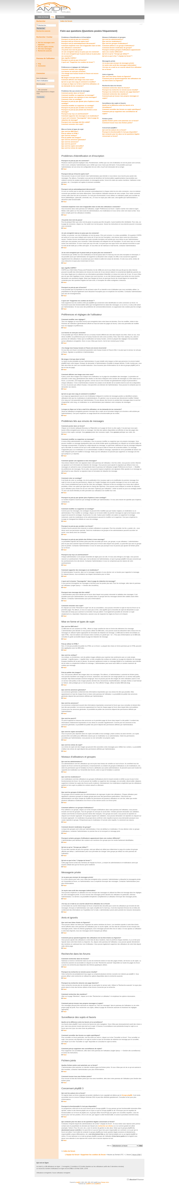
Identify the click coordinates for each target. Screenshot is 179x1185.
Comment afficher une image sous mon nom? (77, 80)
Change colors (105, 1182)
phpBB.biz (98, 1183)
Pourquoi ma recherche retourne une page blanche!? (121, 92)
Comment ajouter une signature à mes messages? (79, 97)
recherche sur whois (105, 1126)
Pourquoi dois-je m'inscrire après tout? (75, 41)
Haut (64, 169)
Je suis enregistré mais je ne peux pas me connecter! (80, 52)
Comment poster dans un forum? (73, 93)
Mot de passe (40, 84)
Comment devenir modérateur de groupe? (117, 48)
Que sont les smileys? (69, 135)
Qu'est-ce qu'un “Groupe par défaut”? (115, 54)
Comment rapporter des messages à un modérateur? (80, 116)
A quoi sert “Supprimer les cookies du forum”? (78, 62)
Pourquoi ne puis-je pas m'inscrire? (74, 60)
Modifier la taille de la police (141, 24)
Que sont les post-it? (68, 144)
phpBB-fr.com (90, 1183)
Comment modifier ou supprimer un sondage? (77, 105)
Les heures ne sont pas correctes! (73, 71)
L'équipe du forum (72, 1155)
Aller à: (109, 1145)
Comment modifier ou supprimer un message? (77, 95)
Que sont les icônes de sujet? (71, 148)
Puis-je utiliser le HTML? (70, 133)
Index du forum (66, 21)
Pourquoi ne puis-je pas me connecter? (75, 39)
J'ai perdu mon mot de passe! (71, 50)
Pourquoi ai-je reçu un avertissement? (74, 114)
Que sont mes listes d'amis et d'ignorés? (116, 76)
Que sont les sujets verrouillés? (72, 146)
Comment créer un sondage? (71, 99)
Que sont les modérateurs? (111, 41)
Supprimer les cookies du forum (93, 1155)
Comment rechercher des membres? (115, 94)
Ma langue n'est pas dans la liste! (73, 77)
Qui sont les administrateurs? (112, 39)
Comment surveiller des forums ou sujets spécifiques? (121, 109)
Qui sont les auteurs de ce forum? (114, 130)
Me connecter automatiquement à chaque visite (45, 91)
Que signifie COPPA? (68, 58)
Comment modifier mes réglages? (73, 69)
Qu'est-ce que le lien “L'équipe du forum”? (117, 56)
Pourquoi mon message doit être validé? (75, 122)
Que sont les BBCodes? (69, 131)
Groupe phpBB (127, 1095)
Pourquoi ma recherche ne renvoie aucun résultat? (120, 90)
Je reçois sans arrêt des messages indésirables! (119, 65)
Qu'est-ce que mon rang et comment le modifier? (78, 82)
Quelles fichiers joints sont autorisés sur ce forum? (120, 121)
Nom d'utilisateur (41, 78)
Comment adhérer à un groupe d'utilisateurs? (118, 45)
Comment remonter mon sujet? (72, 124)
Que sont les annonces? (70, 142)
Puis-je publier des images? (71, 137)
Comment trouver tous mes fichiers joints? (117, 123)
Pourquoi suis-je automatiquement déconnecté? (78, 43)
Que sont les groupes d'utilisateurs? (115, 43)
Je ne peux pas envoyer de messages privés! (118, 63)
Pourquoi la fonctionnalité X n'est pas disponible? (120, 132)
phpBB (78, 1182)
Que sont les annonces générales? (73, 139)
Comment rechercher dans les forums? (116, 88)
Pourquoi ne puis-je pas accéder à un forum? (77, 108)
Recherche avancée (43, 31)
